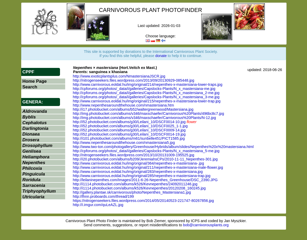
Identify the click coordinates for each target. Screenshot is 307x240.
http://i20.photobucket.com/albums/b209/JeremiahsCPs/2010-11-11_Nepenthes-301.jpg (145, 159)
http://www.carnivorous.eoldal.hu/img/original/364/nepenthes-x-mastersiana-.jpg (138, 163)
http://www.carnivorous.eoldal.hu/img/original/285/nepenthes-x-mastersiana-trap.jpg (142, 176)
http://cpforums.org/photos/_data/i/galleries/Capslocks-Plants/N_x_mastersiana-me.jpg (144, 89)
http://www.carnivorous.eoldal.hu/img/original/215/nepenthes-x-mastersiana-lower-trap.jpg (147, 101)
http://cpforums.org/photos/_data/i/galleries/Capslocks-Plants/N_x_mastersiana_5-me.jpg (146, 151)
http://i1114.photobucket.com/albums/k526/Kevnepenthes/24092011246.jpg (135, 184)
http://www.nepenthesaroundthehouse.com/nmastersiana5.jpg (124, 142)
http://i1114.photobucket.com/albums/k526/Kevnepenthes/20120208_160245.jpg (139, 188)
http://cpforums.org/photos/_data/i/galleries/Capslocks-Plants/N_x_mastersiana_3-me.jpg (146, 97)
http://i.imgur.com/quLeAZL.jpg (98, 205)
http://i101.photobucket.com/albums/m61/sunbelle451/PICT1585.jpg (129, 138)
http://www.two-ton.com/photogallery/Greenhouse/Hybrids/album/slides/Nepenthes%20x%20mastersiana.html (163, 147)
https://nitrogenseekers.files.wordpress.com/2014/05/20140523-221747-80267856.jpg (143, 201)
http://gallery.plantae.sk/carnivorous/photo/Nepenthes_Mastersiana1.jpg (132, 192)
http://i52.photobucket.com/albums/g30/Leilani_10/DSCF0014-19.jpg (129, 134)
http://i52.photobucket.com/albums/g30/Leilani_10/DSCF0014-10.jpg (129, 122)
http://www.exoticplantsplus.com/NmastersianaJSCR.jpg (119, 76)
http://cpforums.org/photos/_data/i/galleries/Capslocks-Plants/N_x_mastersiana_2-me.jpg (146, 93)
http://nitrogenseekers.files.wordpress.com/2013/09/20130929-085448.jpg (133, 80)
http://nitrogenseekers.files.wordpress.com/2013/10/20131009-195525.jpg (133, 155)
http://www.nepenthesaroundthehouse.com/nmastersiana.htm (123, 105)
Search (30, 86)
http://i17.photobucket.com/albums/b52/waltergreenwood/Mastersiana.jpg (133, 109)
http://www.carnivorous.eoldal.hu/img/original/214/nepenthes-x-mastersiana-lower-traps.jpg (147, 84)
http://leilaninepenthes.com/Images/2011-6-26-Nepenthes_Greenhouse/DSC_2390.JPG (145, 180)
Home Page (35, 81)
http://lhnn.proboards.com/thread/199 (103, 196)
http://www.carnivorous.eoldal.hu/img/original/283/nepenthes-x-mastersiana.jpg (138, 172)
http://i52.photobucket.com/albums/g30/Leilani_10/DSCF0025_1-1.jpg (130, 126)
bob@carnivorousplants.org (206, 225)
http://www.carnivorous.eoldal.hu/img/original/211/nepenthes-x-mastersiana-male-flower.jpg (148, 167)
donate (161, 56)
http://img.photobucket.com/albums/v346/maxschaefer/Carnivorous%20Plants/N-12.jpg (144, 118)
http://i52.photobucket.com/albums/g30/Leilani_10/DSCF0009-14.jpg (129, 130)
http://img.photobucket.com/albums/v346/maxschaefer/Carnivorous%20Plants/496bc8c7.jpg (148, 113)
